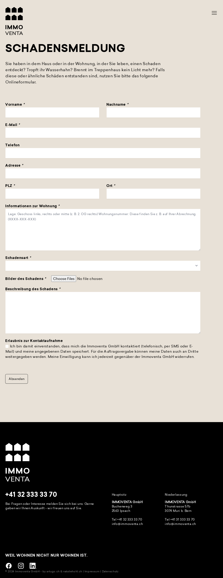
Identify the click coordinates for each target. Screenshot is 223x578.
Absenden (16, 379)
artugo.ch (53, 571)
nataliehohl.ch (72, 571)
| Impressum (91, 571)
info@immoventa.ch (127, 524)
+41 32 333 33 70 (31, 494)
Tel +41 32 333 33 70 (127, 519)
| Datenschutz (109, 571)
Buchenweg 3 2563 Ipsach (122, 508)
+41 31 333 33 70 (182, 519)
